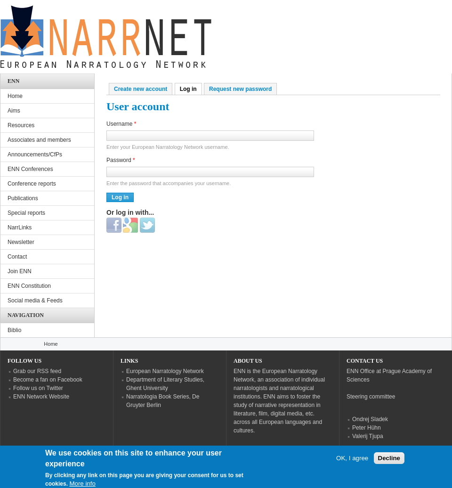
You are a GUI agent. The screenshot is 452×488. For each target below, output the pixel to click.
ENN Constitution (29, 286)
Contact (17, 256)
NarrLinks (20, 227)
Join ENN (20, 271)
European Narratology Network (165, 371)
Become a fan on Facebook (47, 379)
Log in (191, 89)
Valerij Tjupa (367, 436)
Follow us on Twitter (38, 388)
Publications (23, 198)
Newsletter (21, 242)
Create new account (140, 89)
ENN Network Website (41, 396)
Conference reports (32, 183)
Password (120, 160)
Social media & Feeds (35, 300)
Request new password (240, 89)
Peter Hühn (366, 427)
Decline (389, 462)
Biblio (14, 330)
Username (121, 124)
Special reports (26, 213)
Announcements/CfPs (35, 154)
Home (15, 96)
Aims (14, 110)
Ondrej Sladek (370, 419)
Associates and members (39, 140)
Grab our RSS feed (37, 371)
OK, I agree (352, 462)
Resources (21, 125)
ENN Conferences (30, 169)
